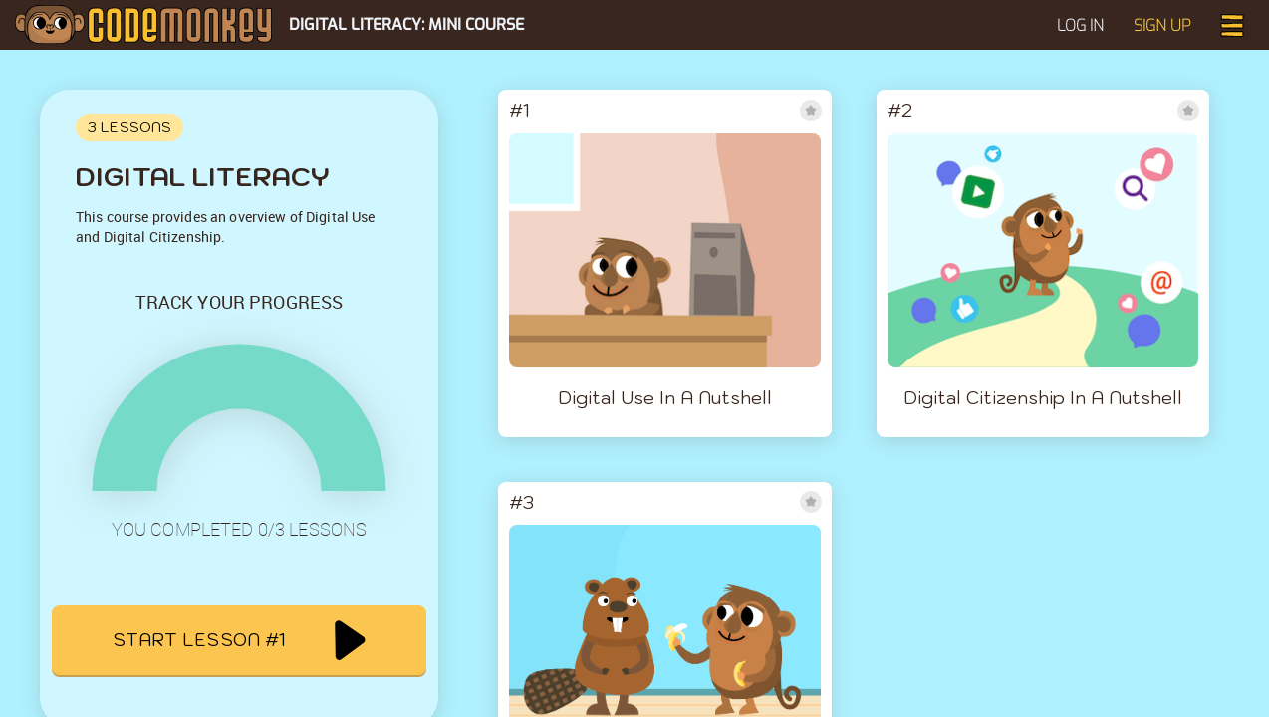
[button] (1232, 23)
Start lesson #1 (239, 640)
